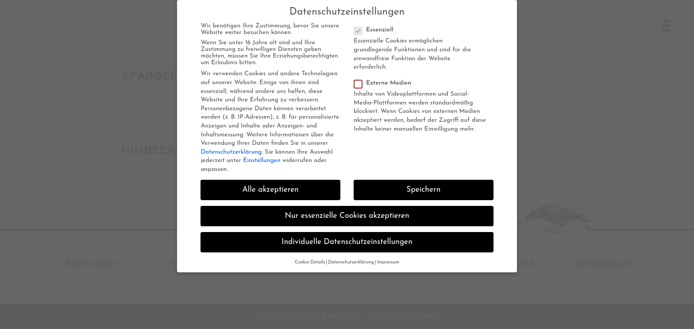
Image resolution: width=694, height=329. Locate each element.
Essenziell (376, 30)
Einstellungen (261, 160)
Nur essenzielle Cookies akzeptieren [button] (347, 216)
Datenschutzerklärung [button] (351, 262)
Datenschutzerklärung (231, 152)
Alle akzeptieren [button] (271, 190)
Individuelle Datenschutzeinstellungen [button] (347, 242)
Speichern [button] (423, 190)
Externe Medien (385, 83)
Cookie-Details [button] (310, 262)
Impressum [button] (388, 262)
